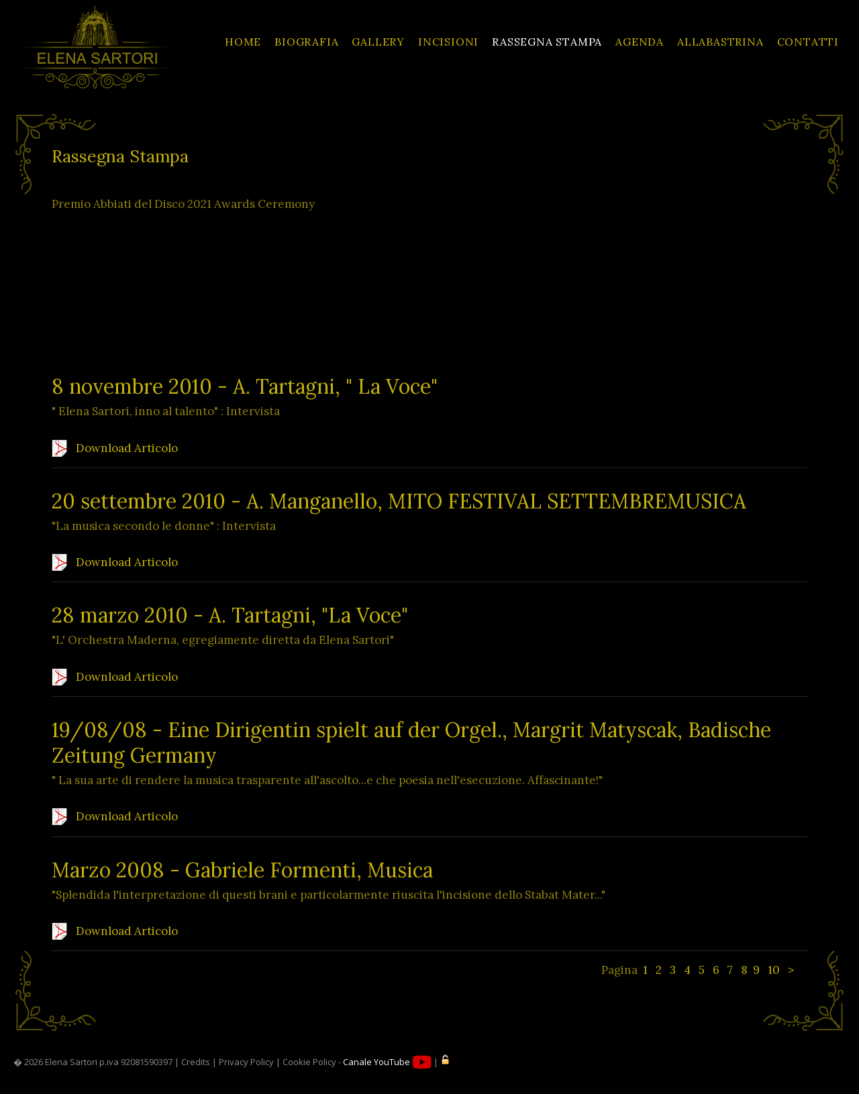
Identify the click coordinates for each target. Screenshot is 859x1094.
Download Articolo (115, 448)
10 (774, 970)
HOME (243, 41)
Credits (195, 1062)
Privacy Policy (246, 1062)
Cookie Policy (309, 1062)
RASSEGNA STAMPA (547, 41)
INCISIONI (448, 41)
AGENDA (639, 41)
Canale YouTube (387, 1062)
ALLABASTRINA (720, 41)
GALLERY (378, 41)
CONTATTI (808, 41)
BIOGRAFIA (306, 41)
